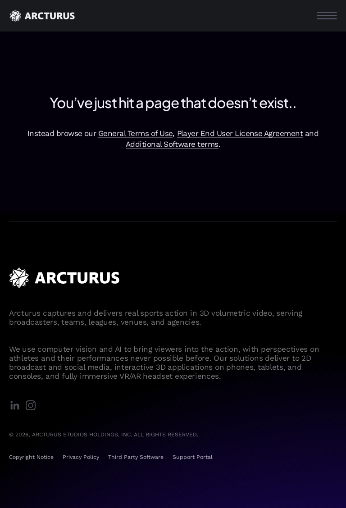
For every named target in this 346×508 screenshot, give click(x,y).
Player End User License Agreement (240, 133)
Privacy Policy (81, 457)
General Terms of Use (135, 133)
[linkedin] (17, 406)
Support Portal (193, 457)
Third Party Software (136, 457)
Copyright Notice (31, 457)
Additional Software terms (172, 144)
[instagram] (33, 406)
